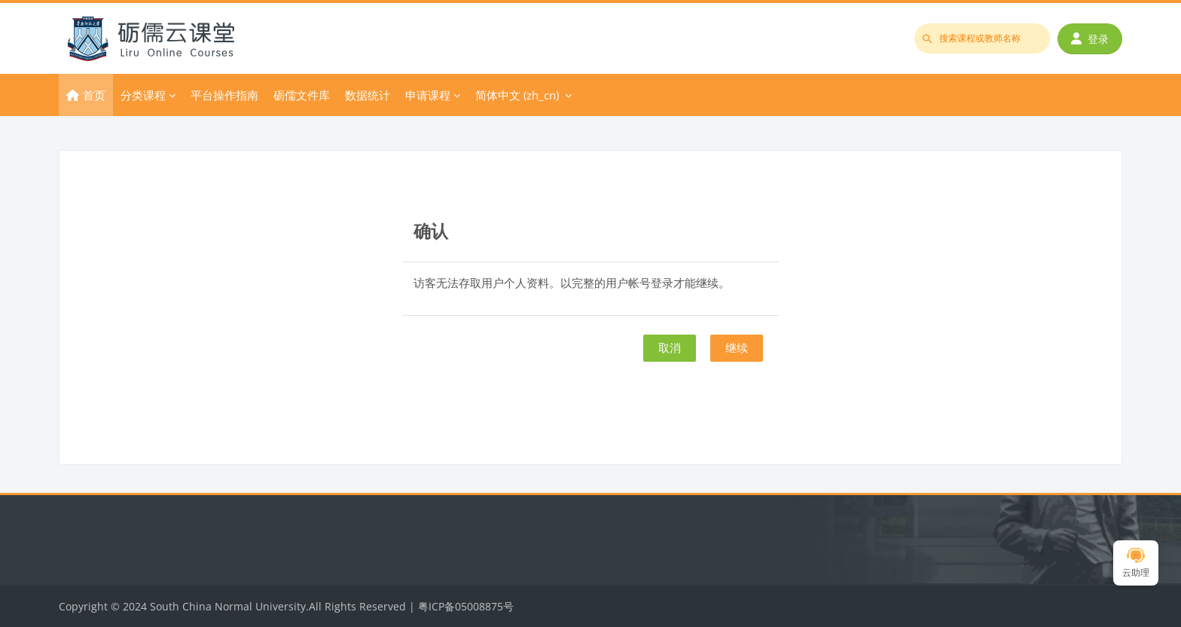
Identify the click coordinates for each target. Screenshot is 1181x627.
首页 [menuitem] (94, 94)
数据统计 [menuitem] (367, 94)
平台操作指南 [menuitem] (224, 94)
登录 (1090, 39)
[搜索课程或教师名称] (982, 38)
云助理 (1135, 563)
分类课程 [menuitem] (143, 94)
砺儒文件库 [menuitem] (301, 94)
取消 (669, 347)
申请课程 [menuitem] (427, 94)
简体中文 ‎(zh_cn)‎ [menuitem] (517, 94)
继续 (736, 347)
